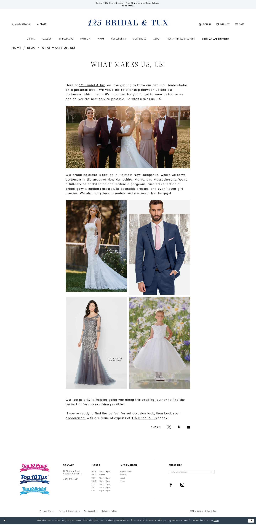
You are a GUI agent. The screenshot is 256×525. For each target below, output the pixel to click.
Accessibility (91, 512)
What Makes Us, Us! (58, 48)
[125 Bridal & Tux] (128, 23)
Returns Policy (109, 512)
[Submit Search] (38, 25)
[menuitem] (21, 25)
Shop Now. (128, 6)
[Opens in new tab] (92, 86)
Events (122, 482)
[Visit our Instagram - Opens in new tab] (182, 486)
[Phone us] (21, 25)
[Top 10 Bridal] (35, 492)
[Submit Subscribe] (211, 473)
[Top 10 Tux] (35, 480)
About (122, 479)
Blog (31, 48)
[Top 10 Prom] (35, 469)
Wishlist (123, 476)
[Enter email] (192, 473)
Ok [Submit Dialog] (250, 521)
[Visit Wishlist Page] (223, 25)
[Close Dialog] (5, 521)
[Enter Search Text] (55, 25)
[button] (205, 25)
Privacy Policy (47, 512)
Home (17, 48)
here (216, 521)
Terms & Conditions (69, 512)
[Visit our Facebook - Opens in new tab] (171, 486)
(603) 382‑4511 (70, 480)
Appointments (126, 472)
